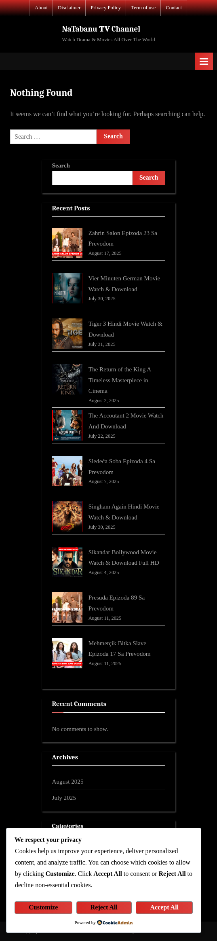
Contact (174, 8)
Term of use (143, 8)
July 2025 (64, 797)
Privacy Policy (106, 8)
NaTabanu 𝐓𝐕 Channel (101, 29)
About (41, 8)
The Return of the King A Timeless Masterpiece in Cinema (119, 380)
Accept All (164, 907)
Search (61, 165)
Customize (43, 907)
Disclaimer (69, 8)
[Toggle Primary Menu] (204, 61)
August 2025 (68, 781)
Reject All (104, 907)
